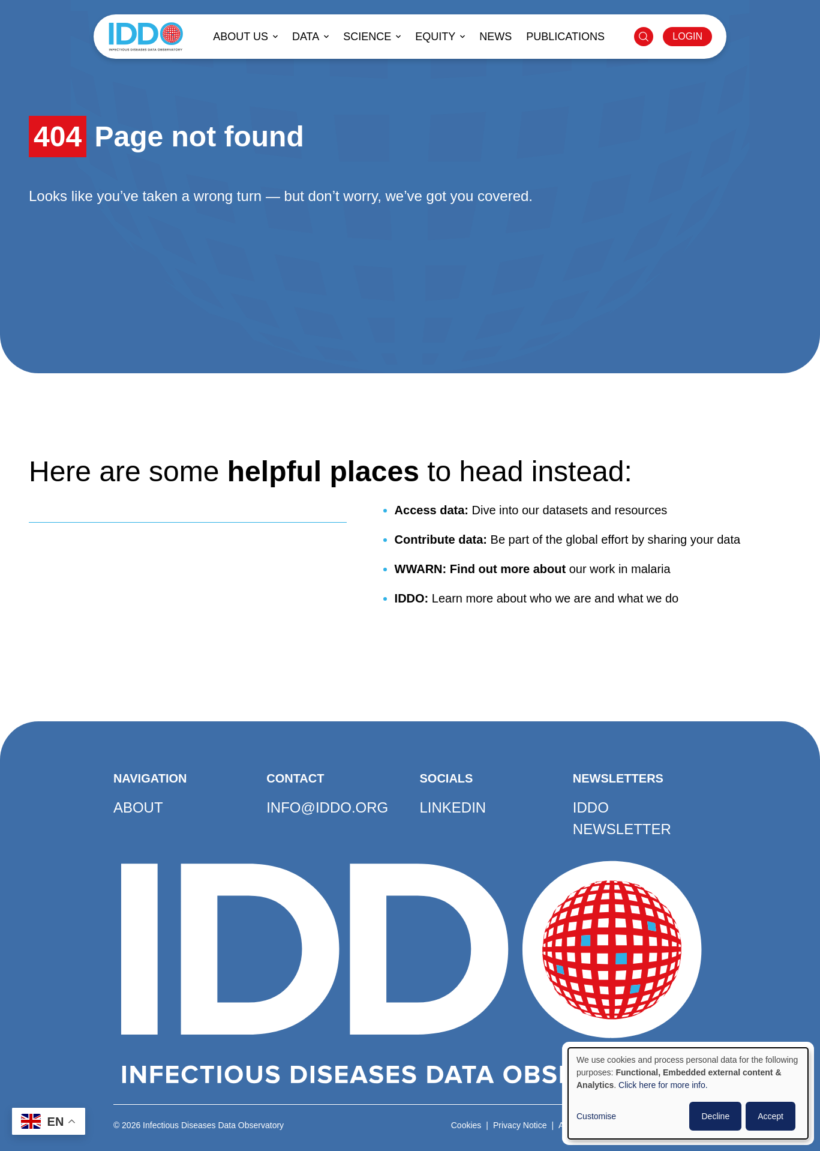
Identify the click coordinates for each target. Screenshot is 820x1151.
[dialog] (688, 1093)
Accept (770, 1116)
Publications (565, 37)
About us (240, 37)
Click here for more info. (663, 1085)
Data (305, 37)
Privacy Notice (519, 1125)
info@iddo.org (327, 807)
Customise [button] (596, 1116)
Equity (435, 37)
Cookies (466, 1125)
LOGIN (687, 36)
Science (367, 37)
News (495, 37)
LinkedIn (453, 807)
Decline (715, 1116)
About (138, 807)
